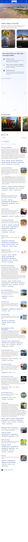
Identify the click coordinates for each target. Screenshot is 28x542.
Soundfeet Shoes (5, 189)
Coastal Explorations (7, 3)
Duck (12, 35)
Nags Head (20, 37)
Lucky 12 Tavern (5, 84)
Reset (3, 16)
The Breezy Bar (4, 278)
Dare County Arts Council (7, 251)
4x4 (3, 35)
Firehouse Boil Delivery (6, 22)
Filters (3, 12)
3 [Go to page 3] (5, 345)
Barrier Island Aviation (6, 239)
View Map (23, 12)
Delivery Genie (4, 111)
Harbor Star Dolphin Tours (7, 225)
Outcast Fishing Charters (7, 268)
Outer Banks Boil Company (7, 95)
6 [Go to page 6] (10, 345)
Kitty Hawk (14, 37)
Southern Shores (6, 37)
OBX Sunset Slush (5, 315)
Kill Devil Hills (19, 35)
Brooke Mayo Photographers (7, 141)
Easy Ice (3, 69)
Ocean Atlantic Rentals (6, 43)
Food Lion (3, 331)
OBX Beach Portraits (6, 125)
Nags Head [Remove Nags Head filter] (7, 16)
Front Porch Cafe (5, 177)
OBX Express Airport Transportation (9, 302)
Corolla (8, 35)
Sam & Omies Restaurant (7, 165)
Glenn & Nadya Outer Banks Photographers (7, 204)
